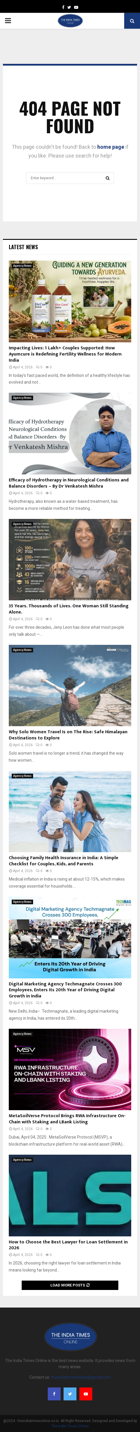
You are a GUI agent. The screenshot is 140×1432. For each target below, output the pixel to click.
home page (110, 147)
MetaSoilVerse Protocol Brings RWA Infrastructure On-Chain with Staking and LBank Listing (67, 1119)
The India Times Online (70, 1426)
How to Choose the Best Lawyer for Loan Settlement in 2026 (68, 1245)
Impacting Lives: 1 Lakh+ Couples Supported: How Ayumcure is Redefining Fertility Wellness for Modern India (65, 354)
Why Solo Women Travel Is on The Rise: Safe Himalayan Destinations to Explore (68, 735)
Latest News (23, 247)
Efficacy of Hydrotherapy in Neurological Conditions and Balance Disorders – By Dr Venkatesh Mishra (69, 483)
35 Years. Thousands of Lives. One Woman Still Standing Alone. (69, 609)
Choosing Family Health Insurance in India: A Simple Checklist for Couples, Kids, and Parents (63, 861)
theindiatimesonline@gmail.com (81, 1377)
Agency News (22, 265)
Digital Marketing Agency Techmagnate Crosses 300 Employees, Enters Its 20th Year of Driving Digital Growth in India (65, 990)
